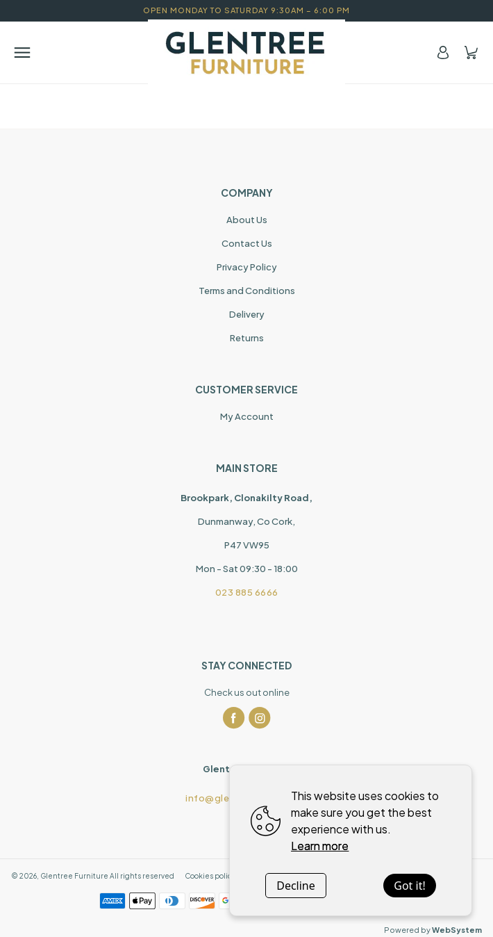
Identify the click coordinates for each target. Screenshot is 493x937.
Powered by (433, 929)
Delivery (247, 314)
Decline (295, 885)
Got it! (409, 885)
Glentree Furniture (74, 876)
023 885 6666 (246, 592)
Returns (247, 337)
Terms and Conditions (247, 290)
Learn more (320, 845)
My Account (247, 416)
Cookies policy (210, 876)
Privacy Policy (247, 266)
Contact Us (247, 243)
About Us (246, 219)
